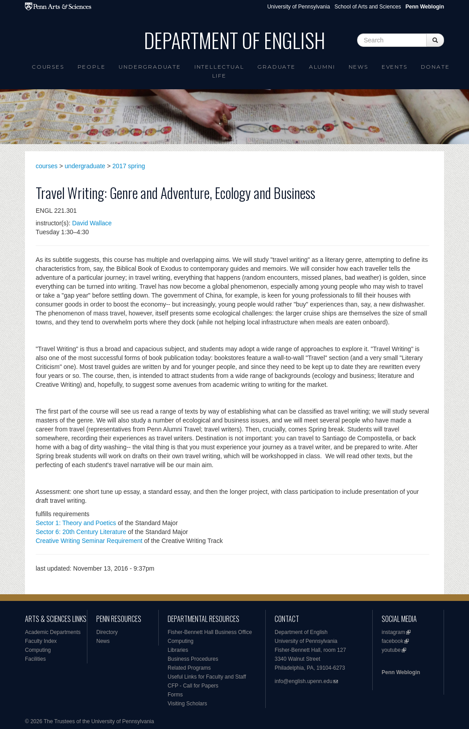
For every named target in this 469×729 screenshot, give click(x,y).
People (92, 66)
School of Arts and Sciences (367, 7)
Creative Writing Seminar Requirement (89, 540)
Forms (175, 695)
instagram (393, 632)
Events (394, 66)
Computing (38, 650)
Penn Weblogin (401, 672)
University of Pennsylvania (298, 7)
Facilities (35, 659)
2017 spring (128, 166)
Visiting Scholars (187, 703)
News (358, 66)
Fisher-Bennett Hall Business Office (210, 632)
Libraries (178, 650)
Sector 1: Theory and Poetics (76, 522)
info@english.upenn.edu (304, 681)
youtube (391, 650)
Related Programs (189, 668)
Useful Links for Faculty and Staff (207, 677)
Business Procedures (193, 659)
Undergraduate (150, 66)
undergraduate (85, 166)
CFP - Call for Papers (193, 686)
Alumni (322, 66)
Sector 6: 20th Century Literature (81, 531)
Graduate (276, 66)
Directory (107, 632)
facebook (392, 641)
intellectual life (219, 71)
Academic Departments (53, 632)
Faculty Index (41, 641)
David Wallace (92, 223)
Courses (48, 66)
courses (47, 166)
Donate (435, 66)
